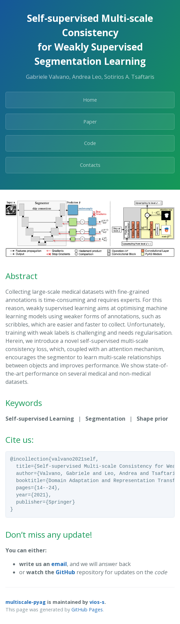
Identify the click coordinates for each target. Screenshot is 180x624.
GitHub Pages (87, 609)
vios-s (97, 602)
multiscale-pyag (25, 602)
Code (90, 143)
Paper (90, 121)
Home (90, 100)
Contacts (90, 165)
